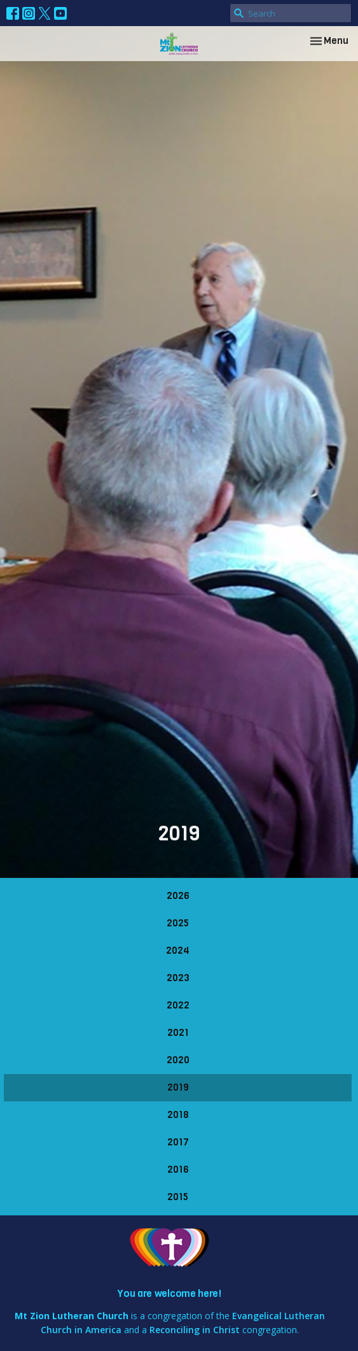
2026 (178, 895)
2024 (177, 950)
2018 (178, 1114)
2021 (178, 1032)
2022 (178, 1005)
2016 (178, 1169)
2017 (178, 1142)
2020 (178, 1060)
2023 (178, 978)
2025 (178, 923)
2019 (178, 1087)
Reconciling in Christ (194, 1330)
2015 (177, 1197)
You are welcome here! (169, 1293)
